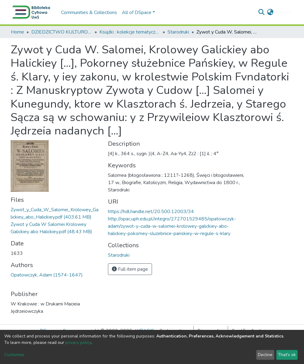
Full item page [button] (130, 269)
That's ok (287, 355)
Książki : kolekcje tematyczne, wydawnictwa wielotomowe (129, 32)
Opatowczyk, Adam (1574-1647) (47, 275)
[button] (270, 12)
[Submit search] (261, 12)
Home (17, 32)
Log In (282, 12)
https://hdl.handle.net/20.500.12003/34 (151, 211)
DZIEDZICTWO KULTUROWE (61, 32)
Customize (14, 355)
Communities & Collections (89, 12)
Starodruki (178, 32)
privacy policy (78, 342)
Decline (265, 355)
